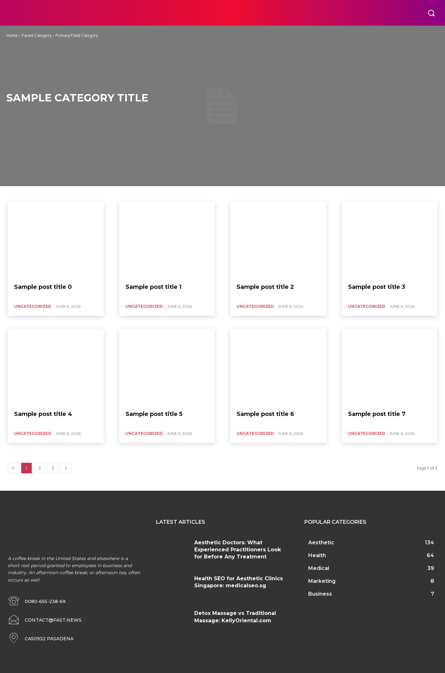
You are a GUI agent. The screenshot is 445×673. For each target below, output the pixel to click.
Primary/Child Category (77, 35)
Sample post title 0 (43, 286)
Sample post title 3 (376, 286)
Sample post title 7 (377, 414)
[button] (431, 13)
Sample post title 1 (153, 286)
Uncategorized (32, 306)
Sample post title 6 (265, 414)
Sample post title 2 (265, 286)
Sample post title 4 (43, 414)
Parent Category (36, 35)
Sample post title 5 (154, 414)
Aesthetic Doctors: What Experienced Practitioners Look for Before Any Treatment (237, 549)
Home (12, 35)
